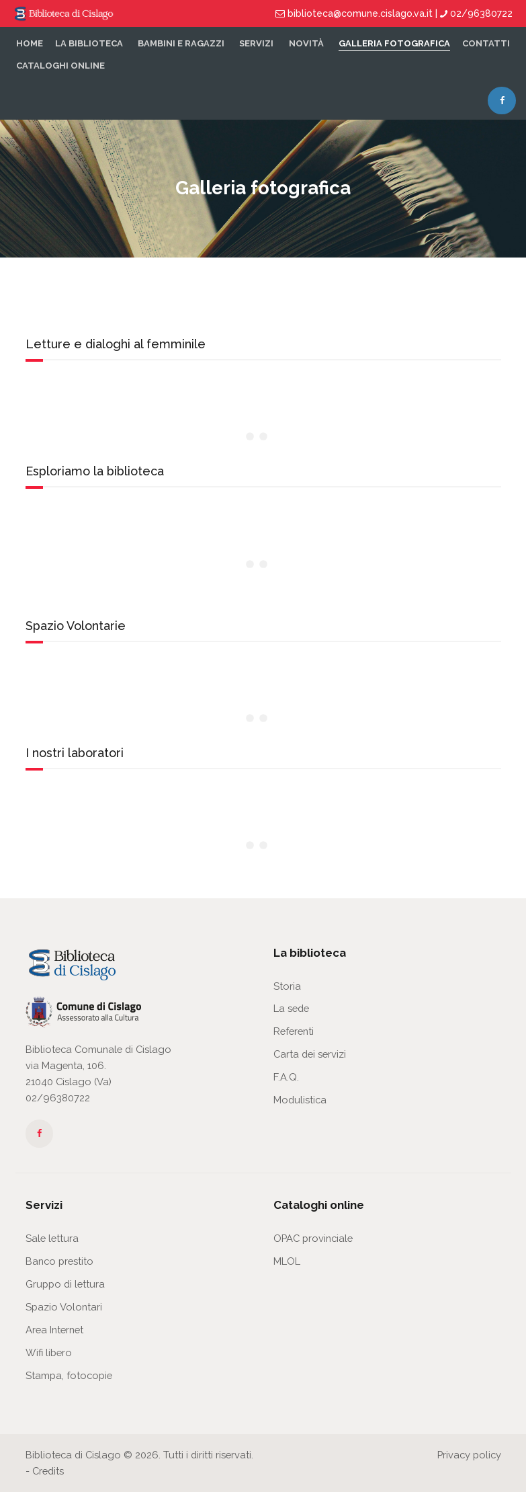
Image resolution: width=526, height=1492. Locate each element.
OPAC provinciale (313, 1238)
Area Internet (54, 1329)
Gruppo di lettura (65, 1284)
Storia (287, 986)
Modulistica (299, 1099)
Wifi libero (49, 1352)
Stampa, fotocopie (69, 1375)
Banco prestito (59, 1261)
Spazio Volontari (64, 1306)
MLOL (286, 1261)
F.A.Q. (286, 1077)
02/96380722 (58, 1097)
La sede (291, 1008)
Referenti (293, 1031)
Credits (48, 1471)
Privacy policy (469, 1454)
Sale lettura (52, 1238)
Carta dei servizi (309, 1054)
